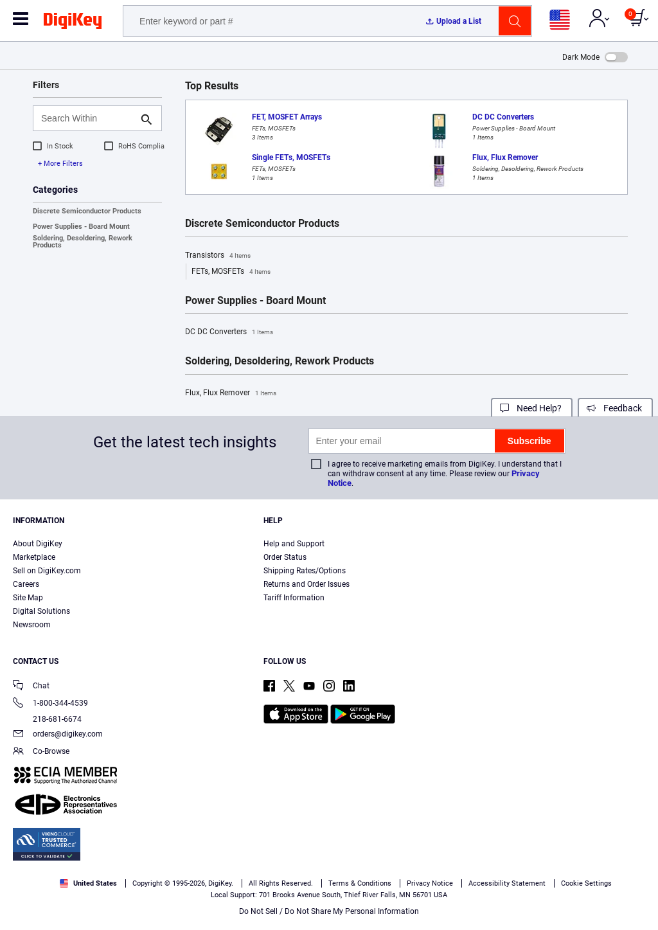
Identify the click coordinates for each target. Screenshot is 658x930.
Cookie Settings (586, 883)
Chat (31, 687)
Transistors (218, 256)
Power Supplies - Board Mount (81, 226)
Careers (26, 584)
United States (88, 883)
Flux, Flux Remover (230, 393)
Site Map (28, 597)
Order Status (285, 557)
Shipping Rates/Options (304, 570)
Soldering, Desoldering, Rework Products (82, 242)
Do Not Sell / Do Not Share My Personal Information (329, 911)
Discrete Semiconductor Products (87, 211)
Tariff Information (294, 597)
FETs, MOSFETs (231, 272)
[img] (73, 23)
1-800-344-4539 (50, 704)
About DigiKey (37, 543)
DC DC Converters (229, 332)
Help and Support (294, 543)
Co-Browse (41, 752)
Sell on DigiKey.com (47, 570)
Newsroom (32, 624)
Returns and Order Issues (306, 584)
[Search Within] (87, 118)
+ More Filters (60, 163)
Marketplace (34, 557)
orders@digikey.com (58, 735)
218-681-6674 (47, 719)
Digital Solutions (41, 611)
